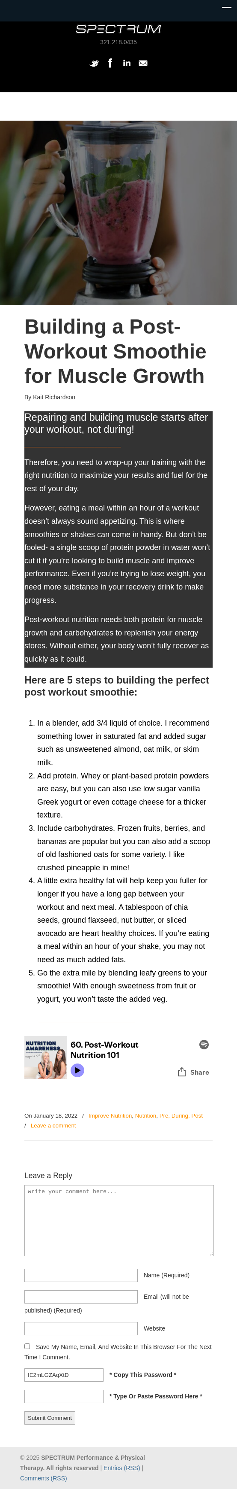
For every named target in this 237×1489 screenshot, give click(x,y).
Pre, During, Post (181, 1115)
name (167, 1275)
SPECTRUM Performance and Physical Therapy (118, 29)
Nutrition (146, 1115)
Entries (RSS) (122, 1468)
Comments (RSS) (43, 1478)
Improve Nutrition (110, 1115)
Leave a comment (53, 1125)
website (154, 1328)
